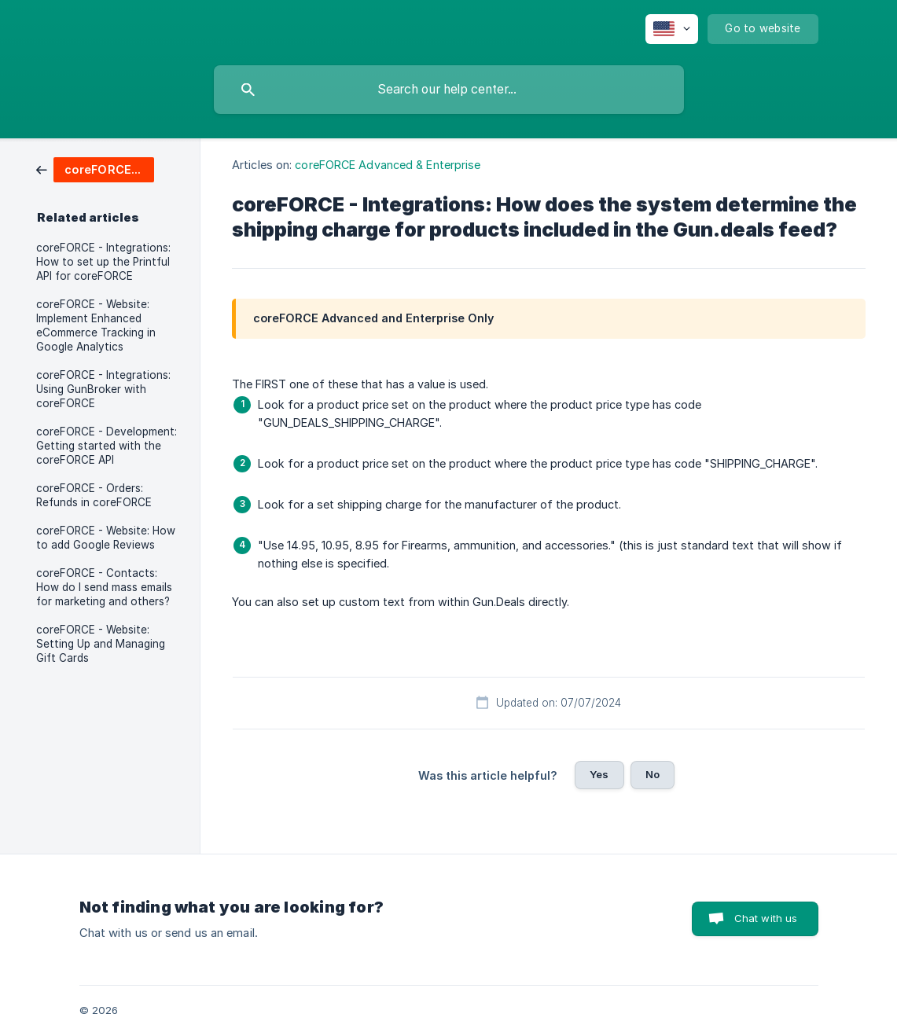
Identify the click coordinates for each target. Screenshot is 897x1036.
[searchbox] (449, 89)
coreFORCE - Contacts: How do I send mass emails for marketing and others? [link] (104, 587)
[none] (671, 29)
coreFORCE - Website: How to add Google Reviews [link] (105, 537)
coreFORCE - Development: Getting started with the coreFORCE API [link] (106, 445)
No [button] (652, 774)
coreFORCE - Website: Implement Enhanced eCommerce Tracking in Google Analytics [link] (96, 325)
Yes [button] (599, 774)
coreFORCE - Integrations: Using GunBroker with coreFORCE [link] (103, 389)
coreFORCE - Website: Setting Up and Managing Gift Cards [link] (100, 643)
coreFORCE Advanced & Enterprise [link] (387, 164)
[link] (95, 168)
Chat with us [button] (766, 918)
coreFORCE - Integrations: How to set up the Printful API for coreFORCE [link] (103, 261)
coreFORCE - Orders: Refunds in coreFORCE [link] (94, 495)
